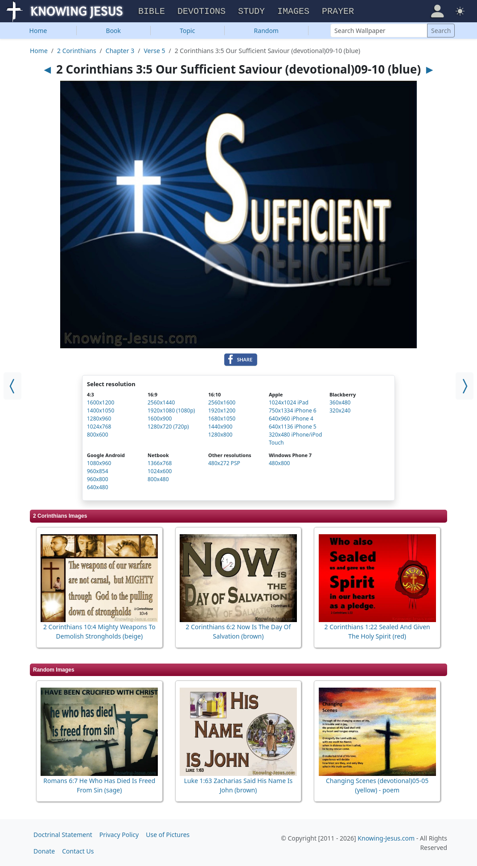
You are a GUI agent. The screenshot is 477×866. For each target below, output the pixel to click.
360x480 (340, 402)
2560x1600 (221, 402)
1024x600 (160, 471)
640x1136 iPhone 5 (293, 426)
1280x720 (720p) (168, 426)
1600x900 (160, 418)
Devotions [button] (201, 11)
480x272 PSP (224, 463)
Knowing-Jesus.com (386, 837)
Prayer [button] (338, 11)
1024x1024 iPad (288, 402)
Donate (44, 850)
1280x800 (220, 434)
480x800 (279, 463)
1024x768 (99, 426)
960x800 (97, 479)
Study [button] (251, 11)
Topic (187, 30)
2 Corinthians (76, 50)
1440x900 (220, 426)
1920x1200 (221, 410)
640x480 (97, 487)
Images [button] (293, 11)
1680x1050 (221, 418)
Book (113, 30)
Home (38, 30)
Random (266, 30)
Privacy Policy (119, 834)
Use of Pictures (167, 834)
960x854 (97, 471)
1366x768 (160, 463)
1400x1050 (100, 410)
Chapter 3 (120, 50)
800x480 (158, 479)
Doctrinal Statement (62, 834)
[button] (437, 10)
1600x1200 (100, 402)
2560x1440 (161, 402)
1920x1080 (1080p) (171, 410)
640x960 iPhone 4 (291, 418)
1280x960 (99, 418)
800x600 (97, 434)
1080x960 (99, 463)
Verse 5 (154, 50)
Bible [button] (151, 11)
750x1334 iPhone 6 (293, 410)
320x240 (340, 410)
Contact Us (78, 850)
